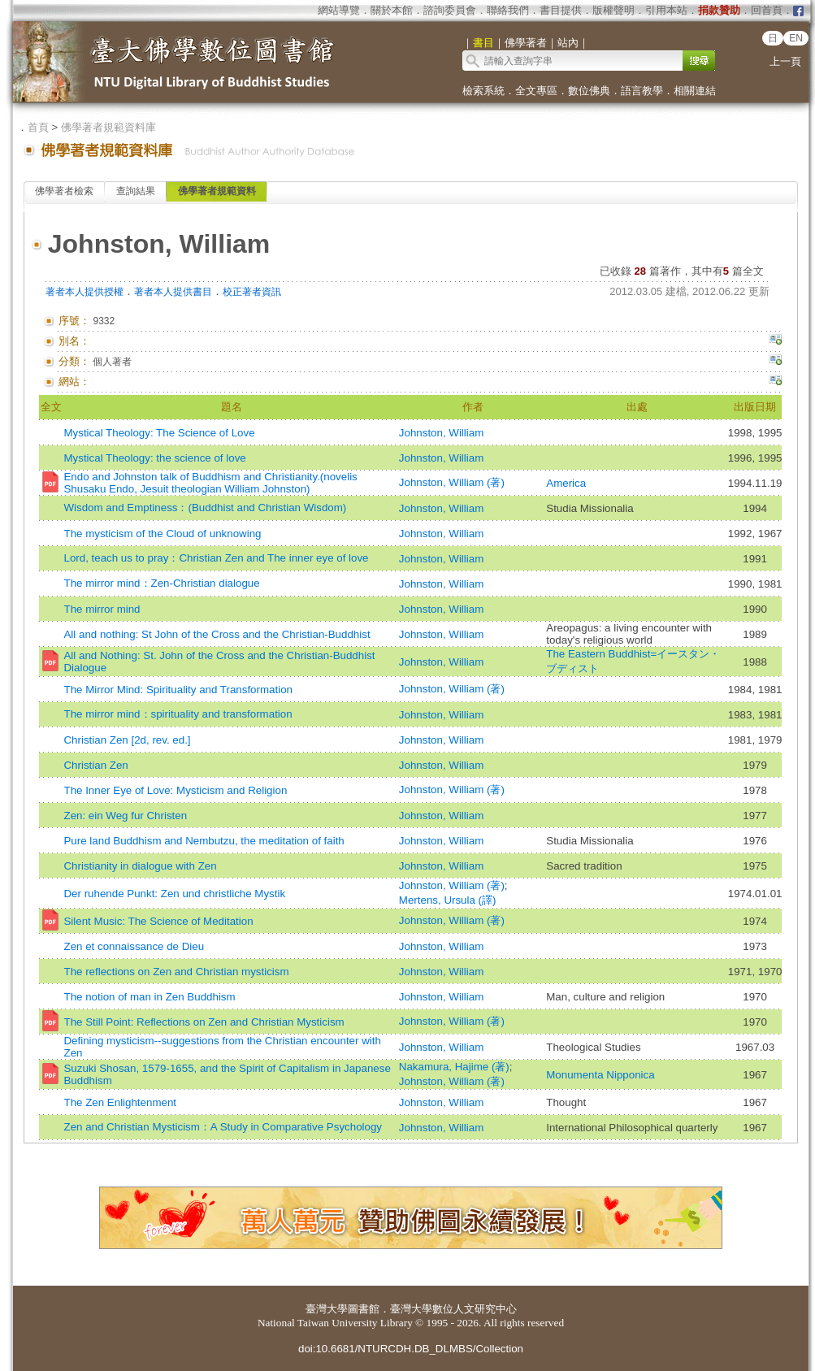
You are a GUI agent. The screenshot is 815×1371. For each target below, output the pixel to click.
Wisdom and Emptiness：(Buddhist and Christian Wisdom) (204, 507)
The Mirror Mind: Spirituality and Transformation (177, 689)
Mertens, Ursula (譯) (447, 900)
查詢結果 (135, 191)
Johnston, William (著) (452, 482)
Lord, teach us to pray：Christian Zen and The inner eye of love (215, 558)
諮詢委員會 (449, 10)
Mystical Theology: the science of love (154, 458)
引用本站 (666, 10)
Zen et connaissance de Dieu (133, 946)
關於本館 (392, 10)
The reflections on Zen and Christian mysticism (175, 971)
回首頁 (766, 10)
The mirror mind (101, 609)
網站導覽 (339, 10)
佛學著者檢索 (64, 191)
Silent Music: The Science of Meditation (158, 921)
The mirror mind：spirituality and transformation (177, 714)
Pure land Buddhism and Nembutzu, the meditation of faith (203, 841)
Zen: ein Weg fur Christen (125, 815)
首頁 (38, 127)
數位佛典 (589, 91)
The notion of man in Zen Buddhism (149, 997)
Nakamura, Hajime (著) (454, 1067)
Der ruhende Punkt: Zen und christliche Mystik (174, 893)
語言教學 (642, 91)
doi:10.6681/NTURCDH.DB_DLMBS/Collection (410, 1349)
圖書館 (363, 1309)
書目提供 (561, 10)
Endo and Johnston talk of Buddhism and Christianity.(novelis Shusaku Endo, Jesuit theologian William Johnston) (210, 483)
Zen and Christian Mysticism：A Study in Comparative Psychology (222, 1127)
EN (796, 38)
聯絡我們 (508, 10)
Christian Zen (95, 765)
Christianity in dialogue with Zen (139, 866)
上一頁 (785, 61)
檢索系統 (483, 91)
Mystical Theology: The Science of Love (158, 433)
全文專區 (536, 91)
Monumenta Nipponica (600, 1075)
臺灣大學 (327, 1309)
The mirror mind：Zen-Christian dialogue (161, 583)
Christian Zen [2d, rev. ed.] (126, 740)
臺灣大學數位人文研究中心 (453, 1309)
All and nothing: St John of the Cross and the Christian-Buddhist (216, 634)
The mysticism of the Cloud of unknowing (162, 533)
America (566, 483)
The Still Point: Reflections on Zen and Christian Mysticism (203, 1022)
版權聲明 (613, 10)
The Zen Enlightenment (119, 1102)
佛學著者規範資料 (217, 191)
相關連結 (695, 91)
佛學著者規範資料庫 (108, 127)
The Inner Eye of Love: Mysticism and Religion (175, 790)
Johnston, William (441, 433)
